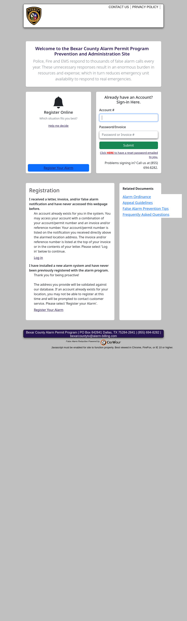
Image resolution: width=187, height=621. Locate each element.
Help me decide (58, 126)
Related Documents (138, 188)
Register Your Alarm (58, 168)
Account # (107, 110)
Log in (38, 258)
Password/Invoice (112, 127)
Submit (128, 145)
